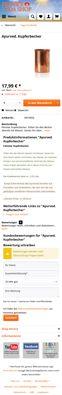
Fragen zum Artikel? (15, 214)
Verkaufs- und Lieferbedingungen (20, 386)
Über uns (15, 380)
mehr (47, 130)
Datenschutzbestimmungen (33, 308)
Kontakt (27, 380)
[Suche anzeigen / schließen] (32, 16)
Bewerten (21, 110)
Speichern (11, 317)
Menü (9, 16)
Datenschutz (20, 392)
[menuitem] (9, 16)
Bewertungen (9, 222)
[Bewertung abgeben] (31, 281)
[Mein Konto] (48, 16)
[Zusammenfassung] (31, 273)
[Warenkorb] (56, 16)
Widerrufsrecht (48, 386)
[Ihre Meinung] (31, 292)
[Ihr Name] (31, 265)
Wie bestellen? (42, 380)
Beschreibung (9, 124)
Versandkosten (10, 370)
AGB (32, 392)
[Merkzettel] (40, 16)
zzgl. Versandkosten (22, 90)
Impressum (43, 392)
